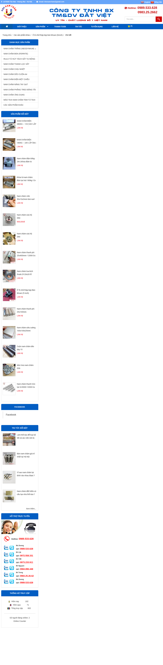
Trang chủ (7, 35)
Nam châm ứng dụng (14, 95)
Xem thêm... (31, 509)
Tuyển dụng (97, 26)
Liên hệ (115, 26)
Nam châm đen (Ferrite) (16, 54)
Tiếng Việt (156, 2)
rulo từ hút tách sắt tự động (19, 59)
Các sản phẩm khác (22, 35)
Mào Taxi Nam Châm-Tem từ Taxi (19, 100)
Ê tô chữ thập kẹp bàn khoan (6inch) (48, 35)
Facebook (11, 414)
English (145, 2)
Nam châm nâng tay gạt (16, 84)
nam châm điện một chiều (16, 79)
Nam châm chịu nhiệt (14, 69)
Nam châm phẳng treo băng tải (20, 90)
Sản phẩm (40, 26)
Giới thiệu (22, 26)
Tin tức (78, 26)
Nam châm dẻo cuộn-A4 (15, 74)
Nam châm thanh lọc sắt (16, 64)
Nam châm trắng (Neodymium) (19, 49)
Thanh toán (60, 26)
